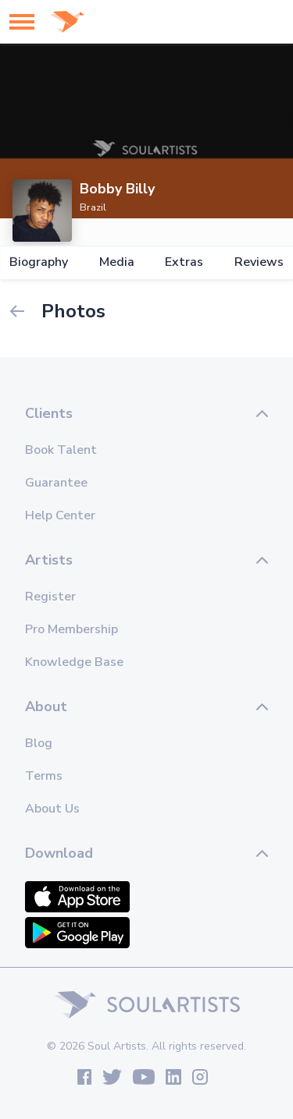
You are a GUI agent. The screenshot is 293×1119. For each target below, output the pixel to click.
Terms (44, 776)
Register (50, 596)
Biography (38, 262)
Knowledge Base (74, 662)
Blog (38, 743)
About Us (52, 808)
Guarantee (56, 482)
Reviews (259, 262)
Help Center (60, 515)
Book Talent (61, 450)
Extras (184, 262)
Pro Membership (71, 629)
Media (116, 262)
